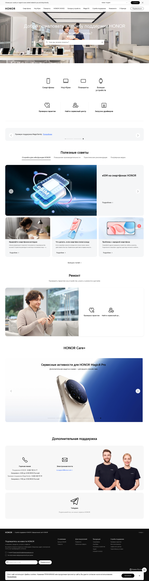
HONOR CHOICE (59, 8)
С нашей (20, 552)
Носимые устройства (99, 546)
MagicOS (86, 8)
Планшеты (47, 8)
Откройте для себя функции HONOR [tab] (36, 157)
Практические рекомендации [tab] (95, 157)
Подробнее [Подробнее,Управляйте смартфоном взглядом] (14, 253)
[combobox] (74, 42)
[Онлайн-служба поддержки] (144, 570)
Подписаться (137, 8)
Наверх (141, 532)
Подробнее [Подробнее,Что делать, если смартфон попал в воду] (61, 253)
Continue (135, 2)
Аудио (94, 549)
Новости (60, 544)
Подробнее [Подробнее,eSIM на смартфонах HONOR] (107, 202)
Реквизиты (78, 542)
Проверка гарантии (116, 542)
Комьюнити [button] (112, 8)
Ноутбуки (37, 8)
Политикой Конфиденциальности (23, 552)
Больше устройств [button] (74, 8)
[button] (101, 42)
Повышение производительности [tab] (67, 157)
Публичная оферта (80, 544)
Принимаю (127, 575)
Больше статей (74, 263)
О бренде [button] (123, 8)
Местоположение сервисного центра (116, 545)
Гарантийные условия (117, 549)
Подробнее (50, 134)
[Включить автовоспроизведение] (83, 139)
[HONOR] (8, 532)
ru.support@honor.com (64, 470)
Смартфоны (27, 8)
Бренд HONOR (62, 542)
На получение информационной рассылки (20, 555)
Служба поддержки (99, 8)
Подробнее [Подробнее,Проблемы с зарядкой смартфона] (107, 253)
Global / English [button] (106, 2)
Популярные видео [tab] (118, 157)
